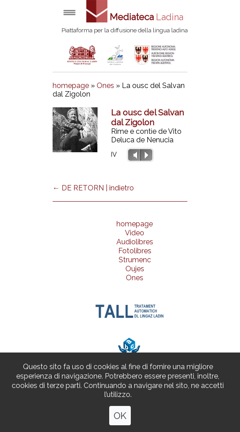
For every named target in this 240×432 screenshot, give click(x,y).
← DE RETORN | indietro (93, 188)
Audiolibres (134, 242)
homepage (71, 85)
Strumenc (135, 260)
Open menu (69, 12)
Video (134, 233)
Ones (105, 85)
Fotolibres (134, 251)
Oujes (134, 268)
